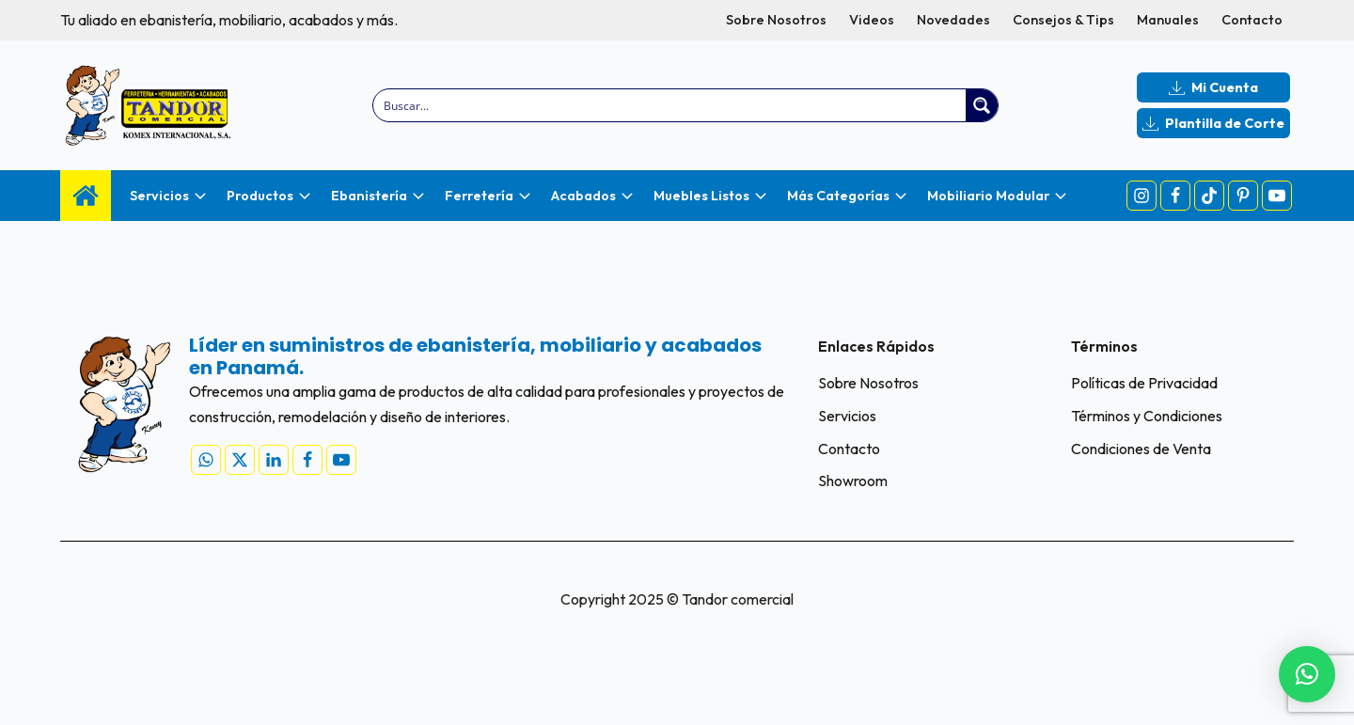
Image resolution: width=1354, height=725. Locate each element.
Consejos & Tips (1063, 19)
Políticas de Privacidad (1144, 382)
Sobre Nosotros (776, 19)
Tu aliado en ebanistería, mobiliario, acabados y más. (229, 19)
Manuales (1168, 19)
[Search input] (671, 105)
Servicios (847, 415)
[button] (1307, 674)
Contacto (1252, 19)
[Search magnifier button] (982, 105)
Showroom (853, 480)
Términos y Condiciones (1146, 415)
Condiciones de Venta (1141, 448)
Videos (871, 19)
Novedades (953, 19)
